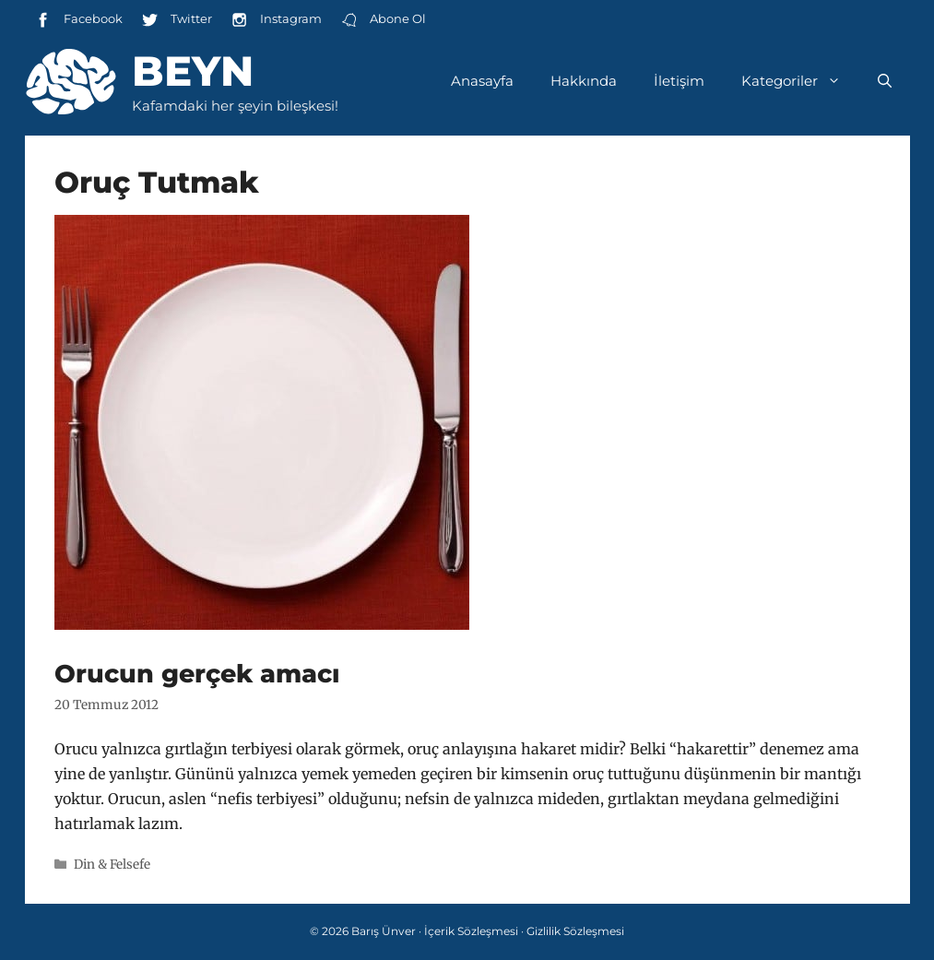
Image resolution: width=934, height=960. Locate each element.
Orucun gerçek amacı (196, 673)
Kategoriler (800, 81)
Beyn (193, 70)
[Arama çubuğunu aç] (884, 81)
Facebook (78, 20)
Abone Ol (383, 20)
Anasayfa (482, 80)
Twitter (176, 20)
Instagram (276, 20)
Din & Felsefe (112, 864)
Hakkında (583, 80)
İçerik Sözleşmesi (471, 931)
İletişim (679, 80)
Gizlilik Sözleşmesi (575, 931)
